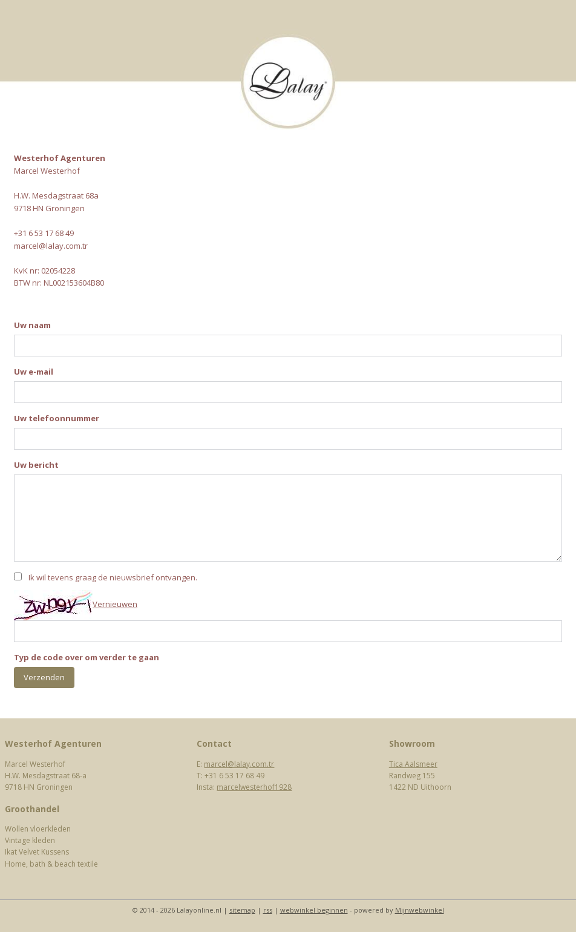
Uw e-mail (33, 371)
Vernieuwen (115, 604)
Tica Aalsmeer (413, 764)
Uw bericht (36, 464)
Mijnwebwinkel (419, 909)
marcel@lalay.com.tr (239, 764)
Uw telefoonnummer (56, 418)
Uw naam (32, 325)
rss (267, 909)
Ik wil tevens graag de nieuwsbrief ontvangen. (112, 577)
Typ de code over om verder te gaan (86, 657)
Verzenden (44, 677)
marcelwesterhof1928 (254, 787)
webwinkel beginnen (314, 909)
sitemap (242, 909)
